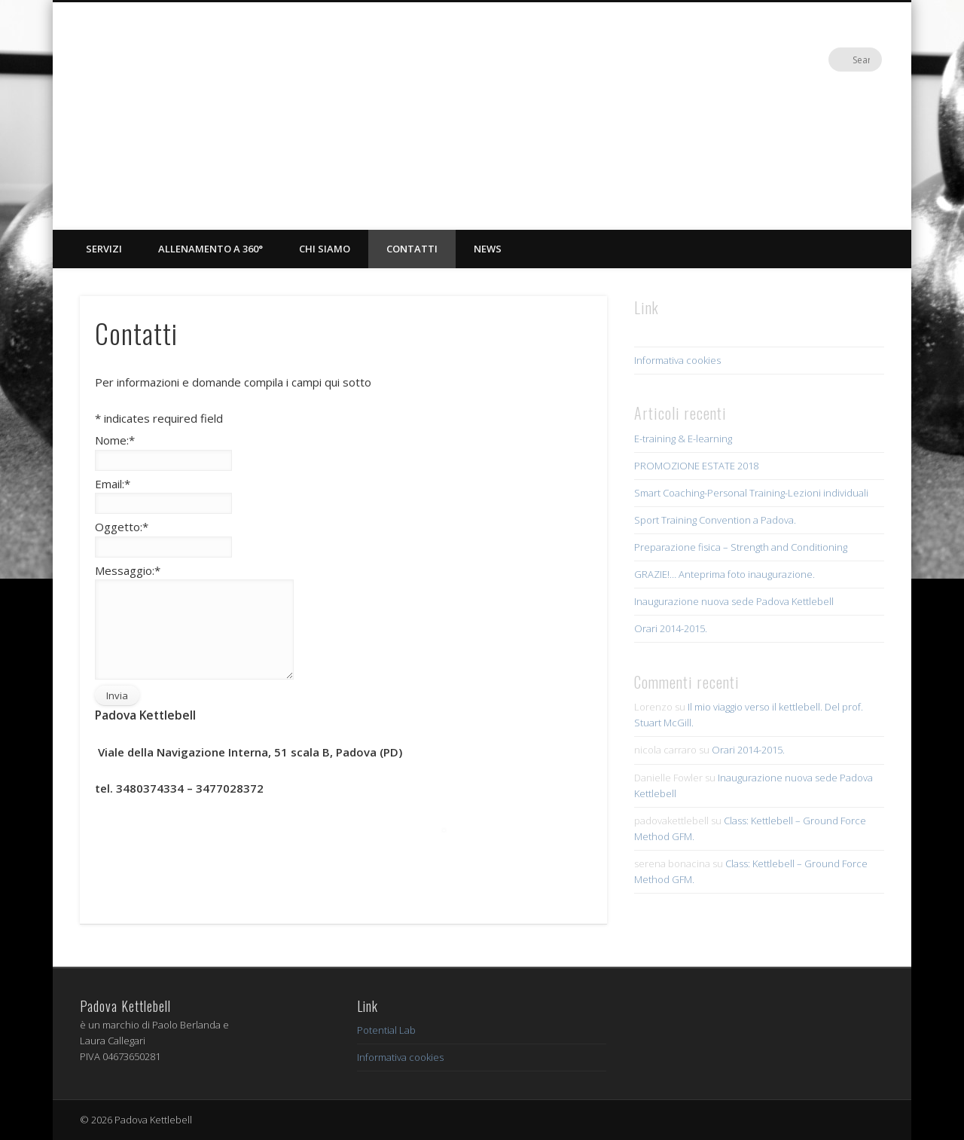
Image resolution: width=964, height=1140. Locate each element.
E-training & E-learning (683, 438)
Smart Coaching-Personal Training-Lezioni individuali (751, 493)
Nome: (115, 440)
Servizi (104, 248)
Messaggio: (127, 570)
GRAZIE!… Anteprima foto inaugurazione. (724, 574)
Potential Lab (386, 1030)
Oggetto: (121, 526)
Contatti (412, 248)
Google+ (839, 59)
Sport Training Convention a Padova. (715, 520)
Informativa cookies (677, 360)
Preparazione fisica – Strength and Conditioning (740, 547)
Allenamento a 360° (210, 248)
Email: (112, 483)
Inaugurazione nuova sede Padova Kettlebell (734, 601)
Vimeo (808, 59)
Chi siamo (324, 248)
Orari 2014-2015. (670, 628)
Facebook (777, 59)
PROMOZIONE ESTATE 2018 (696, 465)
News (488, 248)
